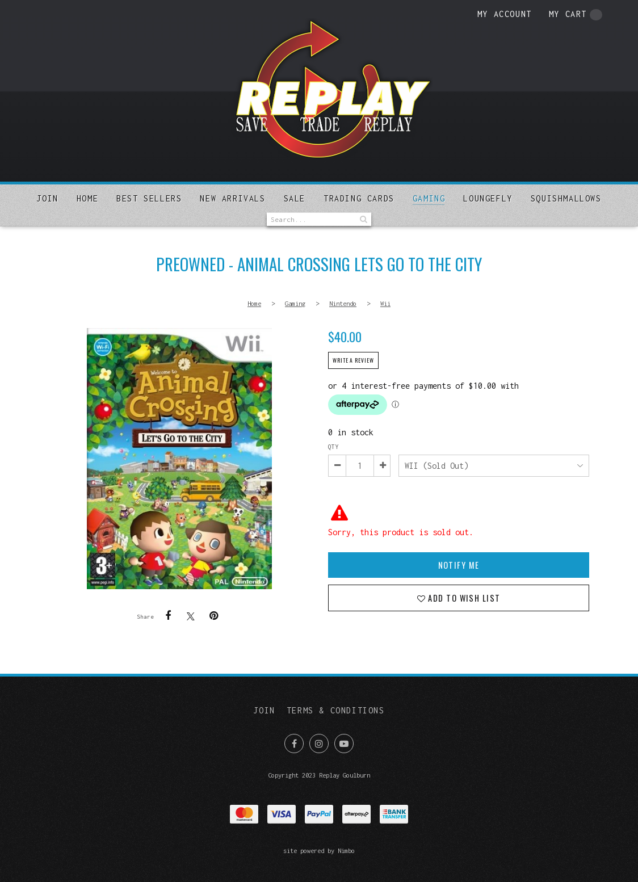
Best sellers (149, 198)
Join (47, 198)
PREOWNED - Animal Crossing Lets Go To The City (179, 458)
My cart (575, 14)
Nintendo (342, 303)
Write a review (353, 360)
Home (87, 198)
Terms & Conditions (336, 710)
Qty (333, 446)
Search (362, 219)
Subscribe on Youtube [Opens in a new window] (344, 743)
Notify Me (459, 565)
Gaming (429, 198)
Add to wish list (463, 598)
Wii (385, 303)
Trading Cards (359, 198)
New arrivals (232, 198)
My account (504, 14)
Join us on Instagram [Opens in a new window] (319, 743)
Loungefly (487, 198)
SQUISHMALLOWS (566, 198)
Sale (294, 198)
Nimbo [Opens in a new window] (346, 850)
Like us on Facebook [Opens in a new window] (294, 743)
